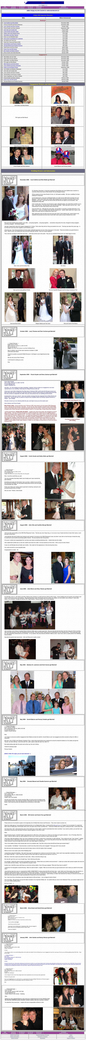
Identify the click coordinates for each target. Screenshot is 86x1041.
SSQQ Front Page (14, 1035)
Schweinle (68, 146)
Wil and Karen (57, 825)
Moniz (32, 589)
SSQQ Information (14, 1036)
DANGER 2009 (13, 1032)
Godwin (45, 719)
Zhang (68, 125)
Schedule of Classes (42, 1036)
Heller (44, 456)
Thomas (35, 331)
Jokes (71, 1035)
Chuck (15, 166)
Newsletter (42, 1038)
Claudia (41, 781)
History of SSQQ (71, 1038)
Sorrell (55, 166)
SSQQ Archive (14, 1038)
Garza (18, 146)
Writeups (71, 1036)
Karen (39, 815)
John (30, 937)
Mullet (46, 179)
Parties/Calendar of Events (42, 1035)
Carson (47, 665)
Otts (33, 525)
